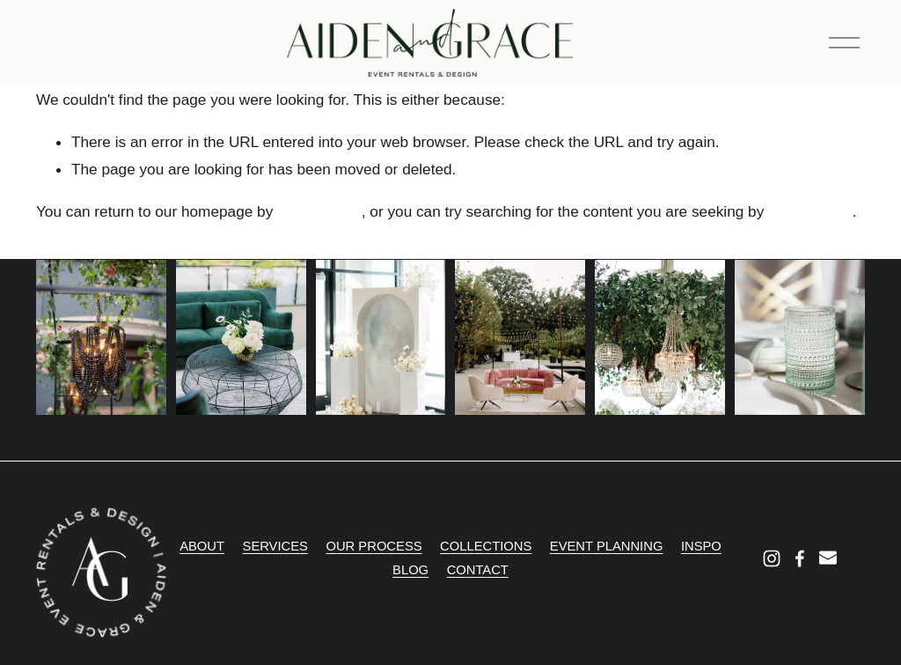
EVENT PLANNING (606, 546)
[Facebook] (800, 558)
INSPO (701, 546)
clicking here (319, 211)
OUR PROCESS (373, 546)
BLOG (410, 570)
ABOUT (201, 546)
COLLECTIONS (485, 546)
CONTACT (478, 570)
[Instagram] (771, 558)
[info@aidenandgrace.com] (828, 558)
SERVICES (275, 546)
